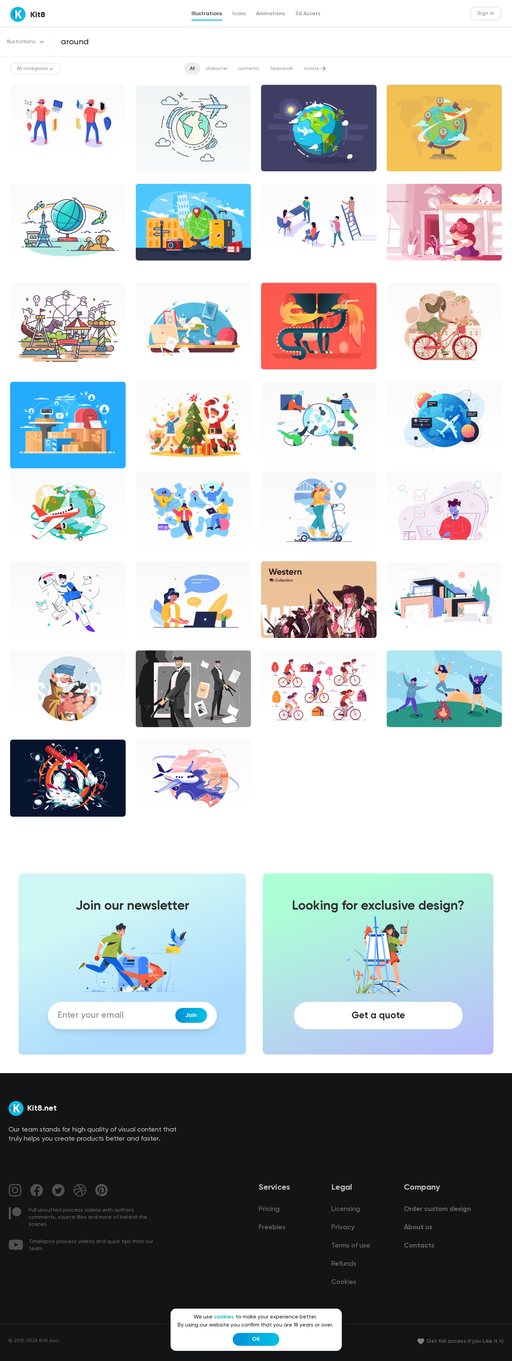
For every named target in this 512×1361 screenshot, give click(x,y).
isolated (313, 68)
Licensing (345, 1209)
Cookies (343, 1282)
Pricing (269, 1209)
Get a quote (378, 1015)
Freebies (272, 1227)
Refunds (343, 1264)
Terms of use (350, 1245)
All (192, 68)
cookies (224, 1317)
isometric (248, 68)
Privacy (342, 1227)
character (217, 68)
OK (256, 1339)
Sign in (485, 13)
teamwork (281, 68)
